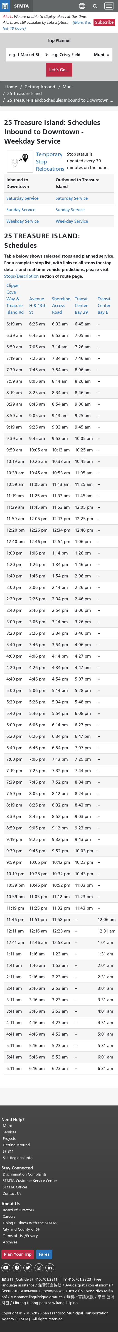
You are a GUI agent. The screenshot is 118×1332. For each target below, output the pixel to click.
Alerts (8, 16)
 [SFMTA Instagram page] (39, 1268)
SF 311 (8, 1151)
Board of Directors (18, 1210)
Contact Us (12, 1193)
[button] (82, 5)
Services (9, 1132)
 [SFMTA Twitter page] (28, 1268)
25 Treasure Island (24, 93)
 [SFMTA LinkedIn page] (50, 1268)
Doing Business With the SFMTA (30, 1223)
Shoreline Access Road (61, 305)
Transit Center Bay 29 (81, 305)
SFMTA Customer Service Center (30, 1180)
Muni (68, 86)
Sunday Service (20, 209)
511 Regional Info (18, 1157)
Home (11, 86)
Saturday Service (22, 198)
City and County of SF (21, 1229)
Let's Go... (59, 69)
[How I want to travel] (101, 54)
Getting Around (39, 86)
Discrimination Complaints (24, 1174)
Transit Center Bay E (104, 305)
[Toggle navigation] (109, 5)
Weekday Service (22, 221)
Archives (10, 1242)
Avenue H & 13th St (37, 305)
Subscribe (104, 22)
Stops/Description (21, 276)
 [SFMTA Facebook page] (17, 1268)
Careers (9, 1216)
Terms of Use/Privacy (20, 1235)
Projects (9, 1138)
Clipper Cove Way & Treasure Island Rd (15, 299)
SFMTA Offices (15, 1187)
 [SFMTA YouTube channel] (5, 1268)
